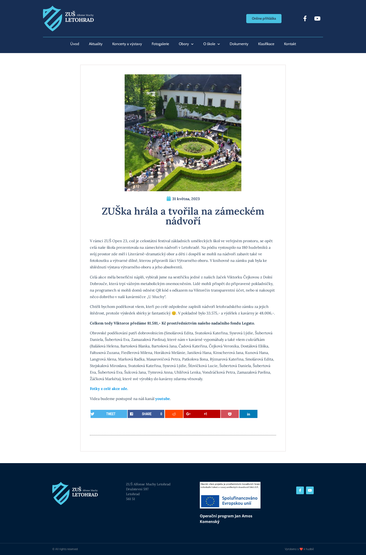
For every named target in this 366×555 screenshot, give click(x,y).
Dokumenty (239, 44)
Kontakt (290, 44)
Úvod (74, 44)
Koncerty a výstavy (127, 44)
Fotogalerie (160, 44)
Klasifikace (266, 44)
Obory (186, 44)
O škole (211, 44)
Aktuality (95, 44)
